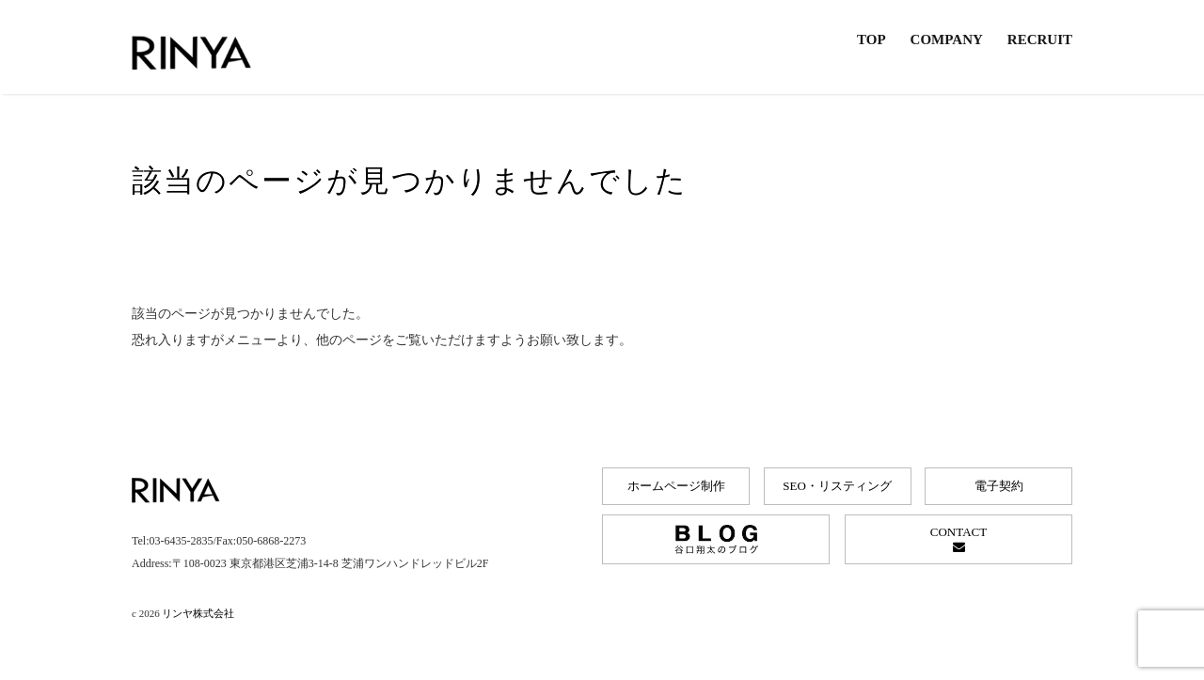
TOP (871, 39)
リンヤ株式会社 (198, 613)
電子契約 (998, 486)
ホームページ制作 (676, 486)
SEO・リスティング (837, 486)
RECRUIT (1039, 39)
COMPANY (947, 39)
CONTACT (958, 539)
